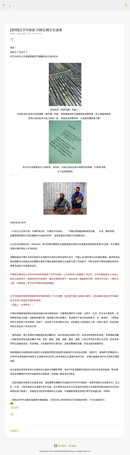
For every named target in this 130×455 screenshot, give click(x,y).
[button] (11, 39)
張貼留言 (14, 430)
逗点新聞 (14, 408)
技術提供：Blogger (65, 445)
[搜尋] (15, 5)
